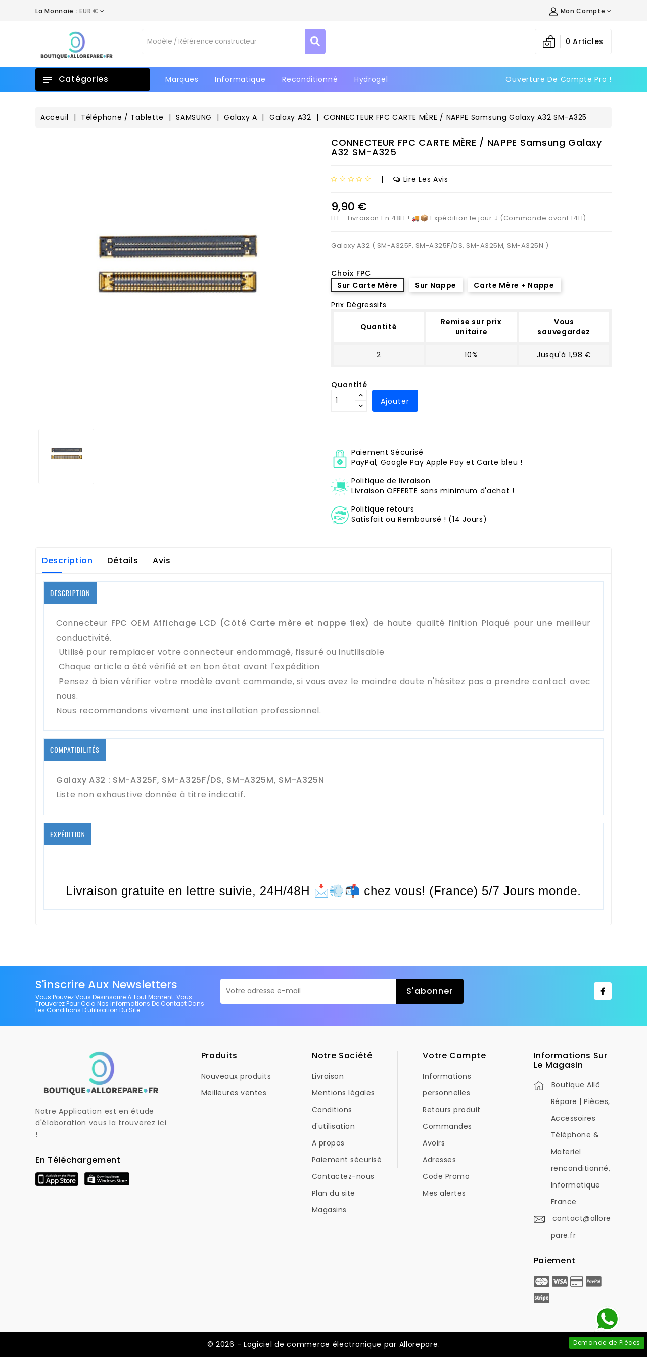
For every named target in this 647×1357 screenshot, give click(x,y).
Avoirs (434, 1143)
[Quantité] (343, 401)
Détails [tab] (122, 560)
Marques (181, 79)
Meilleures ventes (234, 1093)
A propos (328, 1143)
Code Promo (446, 1176)
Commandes (447, 1126)
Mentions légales (343, 1093)
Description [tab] (67, 560)
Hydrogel (371, 79)
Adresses (439, 1160)
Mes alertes (444, 1193)
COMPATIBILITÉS (75, 749)
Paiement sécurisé (347, 1160)
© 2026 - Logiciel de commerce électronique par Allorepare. (323, 1344)
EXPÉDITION (67, 834)
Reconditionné (310, 79)
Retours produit (452, 1110)
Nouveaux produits (236, 1076)
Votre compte (454, 1056)
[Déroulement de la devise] (70, 11)
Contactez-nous (343, 1176)
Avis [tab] (162, 560)
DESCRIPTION (70, 592)
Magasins (329, 1210)
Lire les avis (420, 179)
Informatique (240, 79)
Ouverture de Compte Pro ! (558, 79)
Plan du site (333, 1193)
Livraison (328, 1076)
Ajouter (395, 401)
